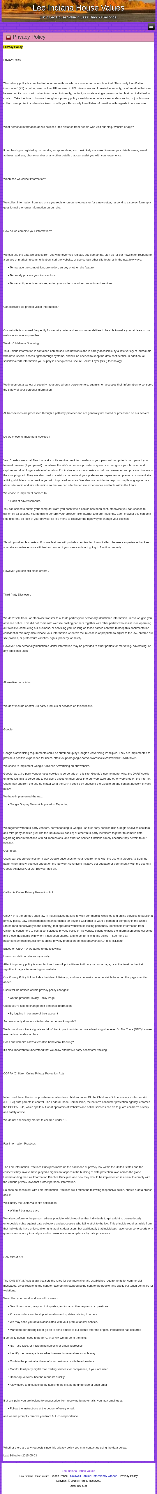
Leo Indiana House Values (79, 7)
